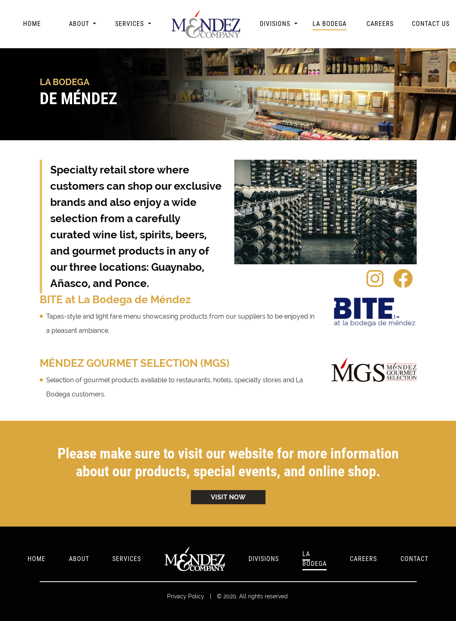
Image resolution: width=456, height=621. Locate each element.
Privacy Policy (185, 596)
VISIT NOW (228, 497)
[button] (82, 24)
